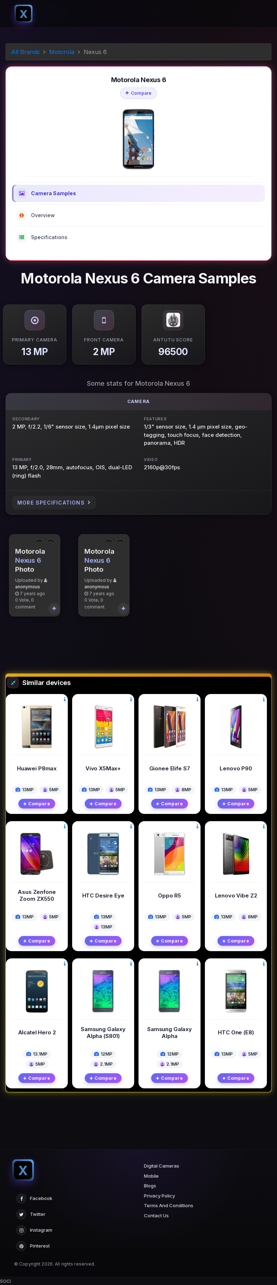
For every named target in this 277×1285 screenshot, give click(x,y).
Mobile (151, 1176)
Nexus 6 (28, 592)
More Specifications (54, 503)
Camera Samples (46, 193)
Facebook (34, 1199)
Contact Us (156, 1215)
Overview (36, 215)
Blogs (150, 1185)
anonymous (27, 619)
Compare (139, 93)
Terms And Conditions (168, 1205)
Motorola (61, 51)
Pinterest (33, 1246)
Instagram (34, 1230)
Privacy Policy (159, 1196)
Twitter (30, 1214)
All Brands (25, 51)
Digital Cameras (161, 1166)
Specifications (42, 237)
